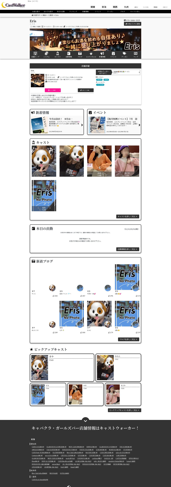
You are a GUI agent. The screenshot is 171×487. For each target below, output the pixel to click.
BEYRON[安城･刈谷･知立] (121, 464)
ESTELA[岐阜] (64, 473)
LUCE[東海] (107, 464)
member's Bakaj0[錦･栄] (116, 461)
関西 (115, 6)
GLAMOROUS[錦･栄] (38, 458)
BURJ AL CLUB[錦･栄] (49, 461)
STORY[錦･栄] (127, 450)
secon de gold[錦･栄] (51, 455)
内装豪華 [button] (106, 79)
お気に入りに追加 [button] (132, 24)
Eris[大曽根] (64, 467)
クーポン (110, 11)
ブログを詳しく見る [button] (128, 339)
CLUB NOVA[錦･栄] (83, 458)
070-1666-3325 (133, 20)
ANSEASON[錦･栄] (38, 450)
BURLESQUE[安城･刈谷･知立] (91, 464)
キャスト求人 (145, 7)
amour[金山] (56, 464)
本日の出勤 (61, 11)
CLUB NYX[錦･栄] (94, 455)
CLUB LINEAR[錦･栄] (106, 452)
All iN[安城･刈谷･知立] (51, 467)
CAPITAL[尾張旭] (121, 458)
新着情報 (85, 11)
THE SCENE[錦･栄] (125, 447)
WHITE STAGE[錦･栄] (86, 450)
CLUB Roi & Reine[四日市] (40, 480)
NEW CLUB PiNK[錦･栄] (76, 447)
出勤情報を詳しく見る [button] (128, 249)
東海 (104, 6)
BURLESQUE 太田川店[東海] (40, 464)
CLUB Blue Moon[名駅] (65, 461)
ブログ (122, 11)
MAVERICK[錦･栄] (91, 452)
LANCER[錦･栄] (121, 455)
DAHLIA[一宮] (108, 458)
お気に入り (165, 7)
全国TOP (136, 7)
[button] (53, 90)
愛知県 (33, 444)
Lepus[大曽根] (131, 461)
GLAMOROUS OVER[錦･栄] (108, 447)
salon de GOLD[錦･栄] (123, 452)
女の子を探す (48, 11)
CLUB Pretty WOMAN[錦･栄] (41, 452)
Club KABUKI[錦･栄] (53, 450)
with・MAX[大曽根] (100, 461)
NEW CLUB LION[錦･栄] (55, 458)
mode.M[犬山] (70, 458)
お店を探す (36, 11)
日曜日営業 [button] (99, 79)
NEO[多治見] (54, 473)
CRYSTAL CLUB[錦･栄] (68, 455)
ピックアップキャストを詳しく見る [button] (124, 410)
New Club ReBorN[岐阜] (39, 473)
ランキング (73, 11)
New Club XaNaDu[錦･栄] (75, 452)
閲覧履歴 (155, 7)
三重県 (33, 477)
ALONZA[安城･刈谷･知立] (83, 461)
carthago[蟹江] (97, 458)
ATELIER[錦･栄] (37, 467)
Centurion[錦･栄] (37, 455)
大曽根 (50, 15)
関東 (93, 6)
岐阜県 (33, 470)
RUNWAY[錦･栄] (92, 447)
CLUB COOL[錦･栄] (38, 447)
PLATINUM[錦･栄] (58, 452)
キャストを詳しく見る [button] (128, 216)
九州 (126, 6)
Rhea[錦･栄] (35, 461)
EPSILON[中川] (134, 458)
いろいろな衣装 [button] (100, 84)
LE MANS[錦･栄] (101, 450)
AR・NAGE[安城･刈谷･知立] (71, 464)
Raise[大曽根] (75, 467)
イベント (98, 11)
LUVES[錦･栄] (82, 455)
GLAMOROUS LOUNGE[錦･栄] (56, 447)
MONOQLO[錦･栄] (115, 450)
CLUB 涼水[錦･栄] (108, 455)
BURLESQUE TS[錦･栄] (69, 450)
